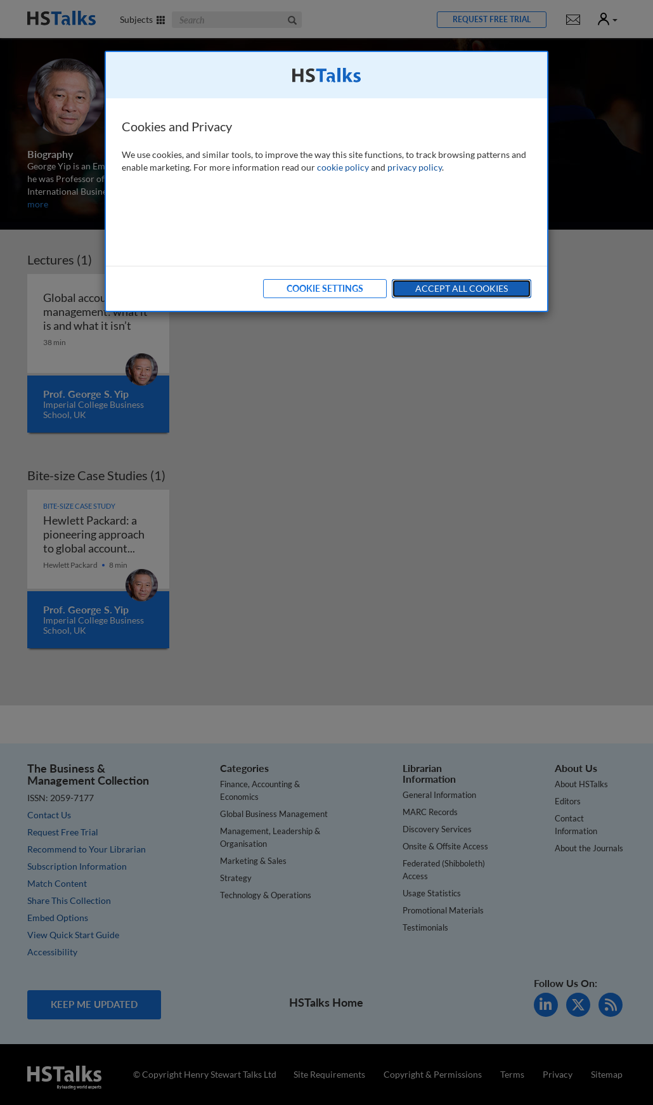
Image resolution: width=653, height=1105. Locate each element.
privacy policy (414, 167)
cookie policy (343, 167)
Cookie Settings (325, 288)
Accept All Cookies (461, 288)
